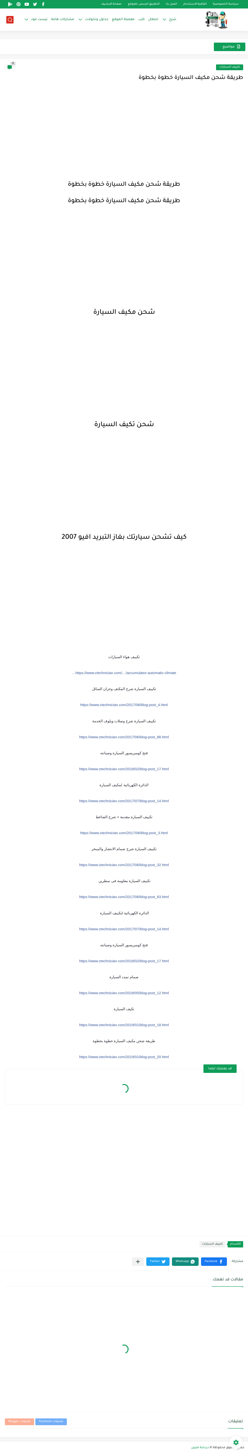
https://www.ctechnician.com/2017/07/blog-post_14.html (124, 801)
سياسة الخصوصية (226, 4)
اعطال (153, 19)
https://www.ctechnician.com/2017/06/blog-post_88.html (124, 737)
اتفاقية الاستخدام (195, 4)
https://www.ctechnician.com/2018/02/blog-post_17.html (124, 769)
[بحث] (10, 19)
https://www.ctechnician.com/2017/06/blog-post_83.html (124, 897)
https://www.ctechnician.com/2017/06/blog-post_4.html (124, 705)
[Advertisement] (124, 140)
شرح (172, 19)
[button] (214, 1261)
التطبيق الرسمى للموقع (144, 4)
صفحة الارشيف (111, 4)
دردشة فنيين (200, 1447)
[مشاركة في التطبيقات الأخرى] (138, 1261)
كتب (141, 19)
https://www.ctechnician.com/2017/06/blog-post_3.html (124, 833)
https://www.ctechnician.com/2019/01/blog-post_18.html (124, 1025)
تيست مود (39, 19)
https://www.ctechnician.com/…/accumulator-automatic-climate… (124, 673)
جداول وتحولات (96, 19)
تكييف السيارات (229, 67)
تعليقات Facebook (51, 1421)
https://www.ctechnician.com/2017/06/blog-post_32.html (124, 865)
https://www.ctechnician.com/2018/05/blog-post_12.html (124, 993)
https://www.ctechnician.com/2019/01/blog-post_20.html (124, 1057)
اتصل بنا (171, 4)
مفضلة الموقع (123, 19)
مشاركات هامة (62, 19)
